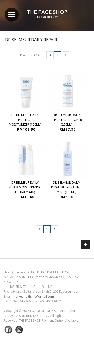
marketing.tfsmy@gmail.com (33, 296)
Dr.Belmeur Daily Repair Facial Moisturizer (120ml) (25, 120)
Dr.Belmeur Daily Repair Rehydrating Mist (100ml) (66, 187)
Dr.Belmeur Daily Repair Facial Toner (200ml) (66, 120)
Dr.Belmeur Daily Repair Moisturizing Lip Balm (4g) (25, 187)
